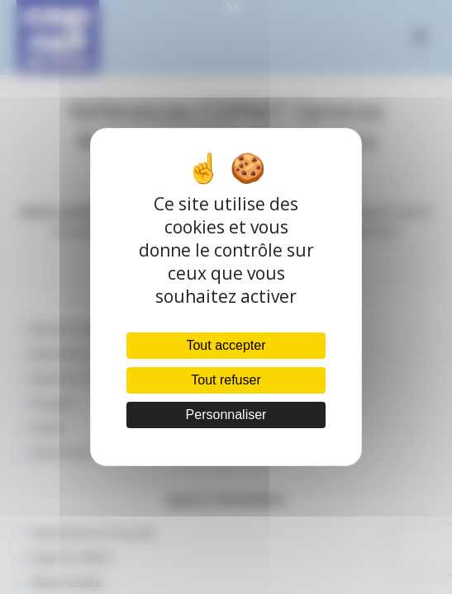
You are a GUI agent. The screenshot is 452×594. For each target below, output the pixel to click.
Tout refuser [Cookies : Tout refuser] (225, 380)
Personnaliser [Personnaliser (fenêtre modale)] (226, 415)
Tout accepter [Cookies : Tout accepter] (225, 345)
